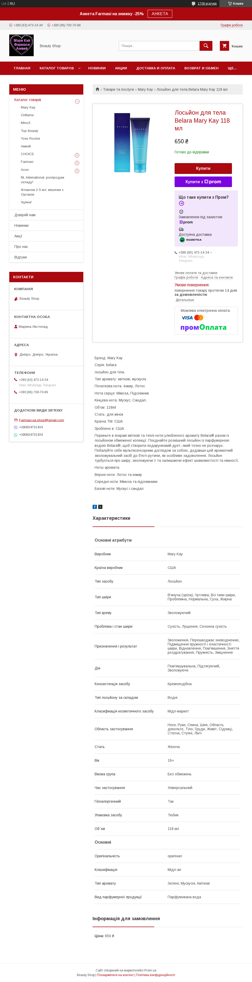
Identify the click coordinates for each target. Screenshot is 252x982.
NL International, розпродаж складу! (42, 179)
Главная (22, 68)
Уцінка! (26, 202)
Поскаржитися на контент (115, 975)
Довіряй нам (24, 215)
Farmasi (27, 162)
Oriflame (27, 115)
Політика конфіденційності (155, 975)
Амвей (26, 146)
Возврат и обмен (201, 68)
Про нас (21, 247)
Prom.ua (150, 970)
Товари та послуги (118, 89)
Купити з (203, 182)
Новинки (97, 68)
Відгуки (20, 257)
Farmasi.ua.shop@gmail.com (41, 420)
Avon (25, 170)
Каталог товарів (27, 100)
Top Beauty (29, 131)
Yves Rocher (30, 138)
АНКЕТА (160, 14)
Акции (121, 68)
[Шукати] (206, 46)
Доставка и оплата (155, 68)
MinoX (26, 123)
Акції (18, 236)
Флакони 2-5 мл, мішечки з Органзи (42, 192)
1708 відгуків (207, 3)
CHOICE (27, 154)
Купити (203, 168)
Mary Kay (145, 89)
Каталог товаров (57, 68)
